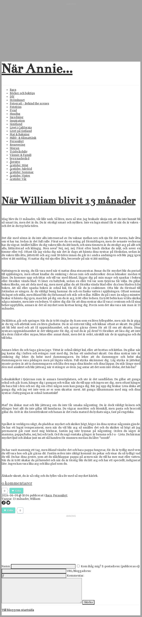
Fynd (13, 110)
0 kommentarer (17, 483)
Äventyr (15, 162)
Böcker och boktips (22, 93)
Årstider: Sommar (22, 172)
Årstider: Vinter (20, 175)
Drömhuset (17, 100)
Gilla (18, 490)
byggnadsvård (19, 158)
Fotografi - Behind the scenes (29, 103)
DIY (12, 96)
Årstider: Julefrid (21, 169)
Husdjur (15, 114)
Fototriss (15, 107)
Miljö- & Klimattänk (23, 138)
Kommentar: (75, 575)
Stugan (14, 148)
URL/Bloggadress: (79, 571)
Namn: (6, 566)
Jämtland (16, 124)
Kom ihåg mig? (91, 566)
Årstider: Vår (18, 179)
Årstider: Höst (19, 165)
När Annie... (37, 69)
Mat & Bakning (20, 134)
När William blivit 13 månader (69, 200)
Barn (13, 90)
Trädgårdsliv (18, 151)
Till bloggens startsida (18, 610)
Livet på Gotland (21, 131)
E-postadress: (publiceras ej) (121, 566)
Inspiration (17, 120)
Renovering (17, 144)
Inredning (16, 117)
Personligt (17, 141)
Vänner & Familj (20, 155)
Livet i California (21, 127)
